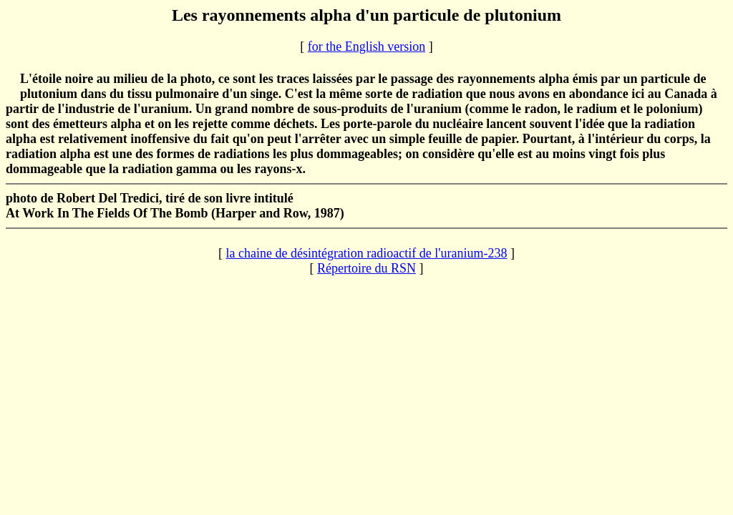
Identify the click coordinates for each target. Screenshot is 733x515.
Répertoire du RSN (366, 268)
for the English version (366, 46)
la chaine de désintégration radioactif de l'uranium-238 (366, 253)
